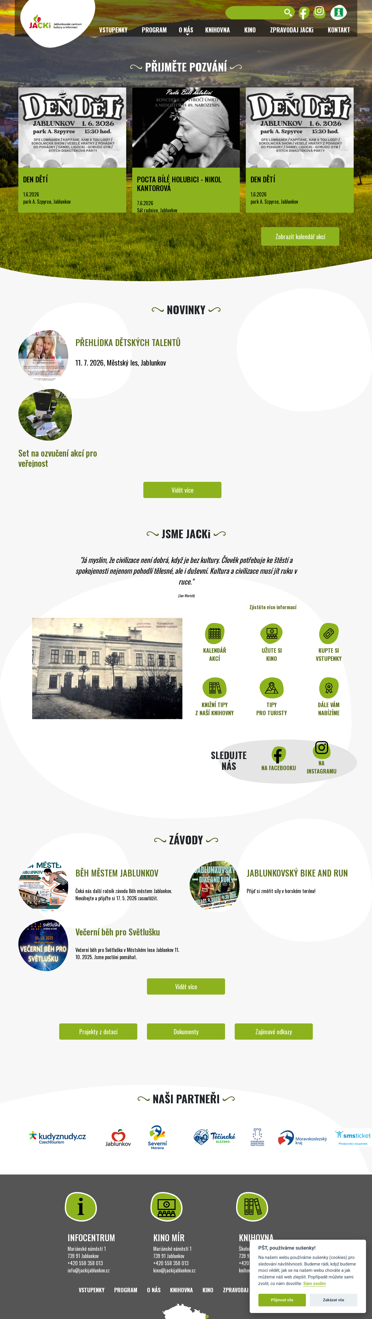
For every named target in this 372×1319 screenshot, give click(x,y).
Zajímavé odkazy (273, 1031)
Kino (250, 29)
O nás (153, 1290)
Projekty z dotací (98, 1031)
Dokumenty (186, 1031)
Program (154, 29)
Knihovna (217, 29)
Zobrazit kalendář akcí (300, 236)
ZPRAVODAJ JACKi (291, 29)
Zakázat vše (333, 1300)
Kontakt (339, 29)
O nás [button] (186, 29)
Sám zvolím (314, 1283)
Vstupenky (113, 29)
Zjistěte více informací (273, 607)
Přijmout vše (282, 1300)
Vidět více (183, 489)
